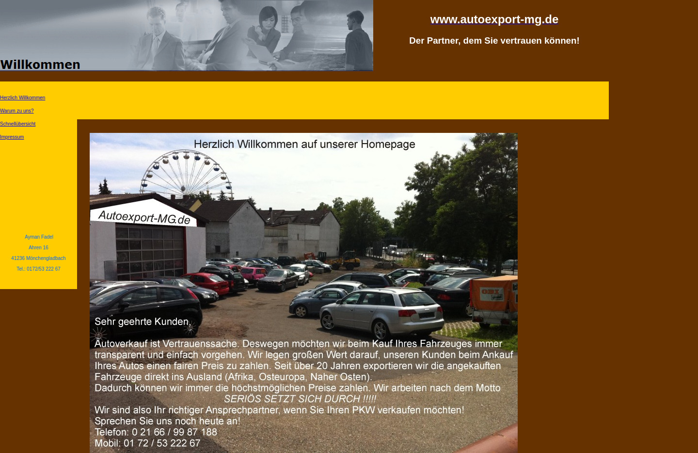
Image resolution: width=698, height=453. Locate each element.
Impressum (12, 137)
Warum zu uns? (17, 110)
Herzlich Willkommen (22, 97)
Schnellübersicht (17, 124)
